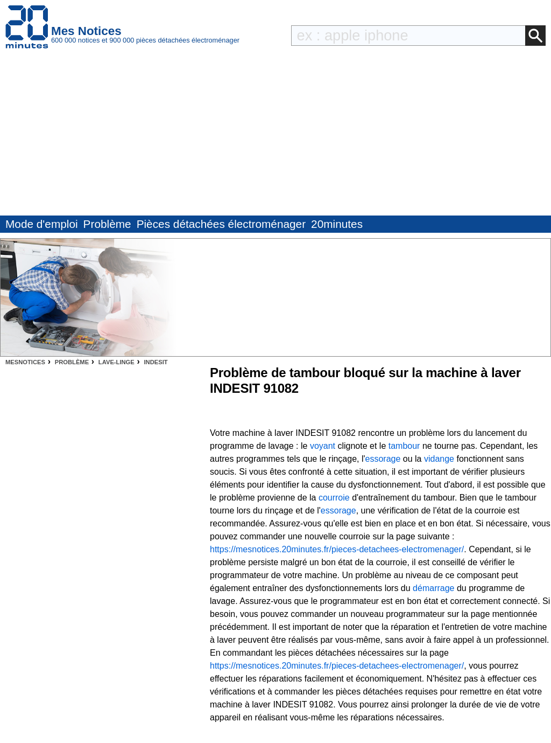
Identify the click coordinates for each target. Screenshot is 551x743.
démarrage (433, 588)
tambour (404, 445)
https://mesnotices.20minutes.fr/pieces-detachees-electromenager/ (337, 549)
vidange (439, 458)
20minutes (337, 224)
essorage (383, 458)
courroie (334, 497)
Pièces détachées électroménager (221, 224)
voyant (322, 445)
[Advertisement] (275, 134)
